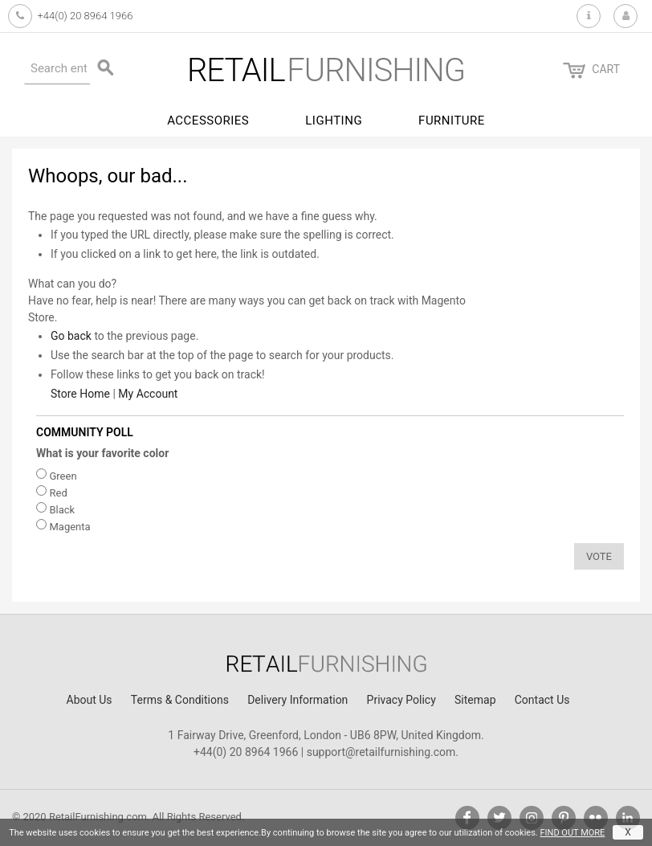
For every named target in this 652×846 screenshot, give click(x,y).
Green (62, 476)
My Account (147, 393)
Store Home (80, 393)
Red (58, 493)
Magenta (69, 527)
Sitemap (474, 699)
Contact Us (542, 699)
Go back (71, 335)
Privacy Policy (401, 699)
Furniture (451, 120)
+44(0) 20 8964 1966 (84, 16)
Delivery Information (297, 699)
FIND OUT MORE (572, 833)
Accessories (208, 120)
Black (62, 510)
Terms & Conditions (180, 699)
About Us (89, 699)
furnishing (326, 70)
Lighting (333, 120)
